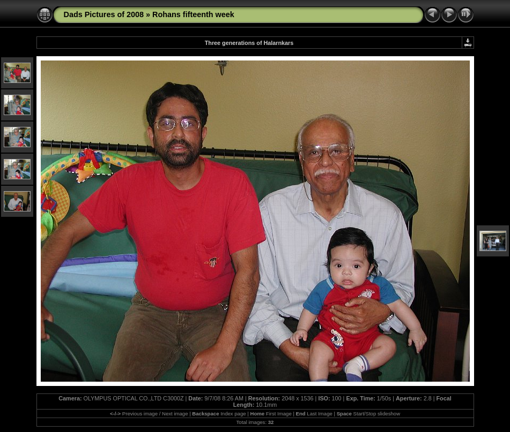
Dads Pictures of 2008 (104, 14)
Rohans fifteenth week (193, 14)
